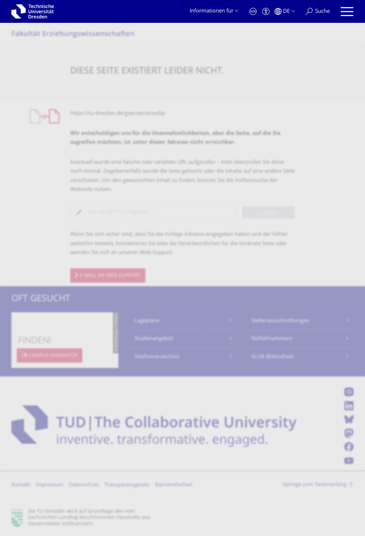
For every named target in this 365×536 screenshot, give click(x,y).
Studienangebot (153, 339)
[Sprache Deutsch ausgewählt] (284, 11)
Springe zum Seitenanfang (314, 484)
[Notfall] (253, 11)
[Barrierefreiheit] (266, 11)
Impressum (49, 485)
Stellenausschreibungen (280, 321)
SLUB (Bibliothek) (272, 357)
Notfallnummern (271, 339)
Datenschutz (84, 485)
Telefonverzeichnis (157, 357)
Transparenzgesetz (127, 485)
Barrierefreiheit (173, 485)
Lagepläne (146, 321)
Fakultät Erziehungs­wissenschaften (73, 34)
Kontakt (20, 485)
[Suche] (317, 11)
